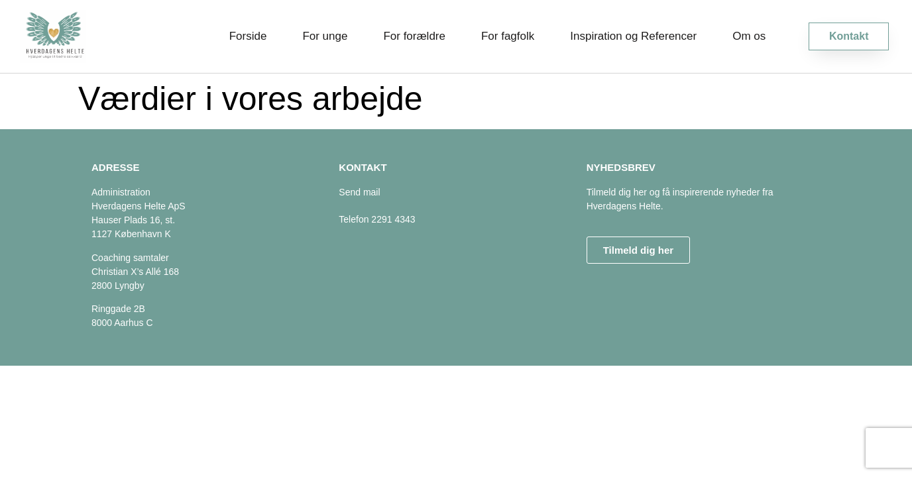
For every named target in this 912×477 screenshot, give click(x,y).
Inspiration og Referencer (633, 36)
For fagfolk (507, 36)
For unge (324, 36)
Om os (749, 36)
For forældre (414, 36)
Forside (248, 36)
